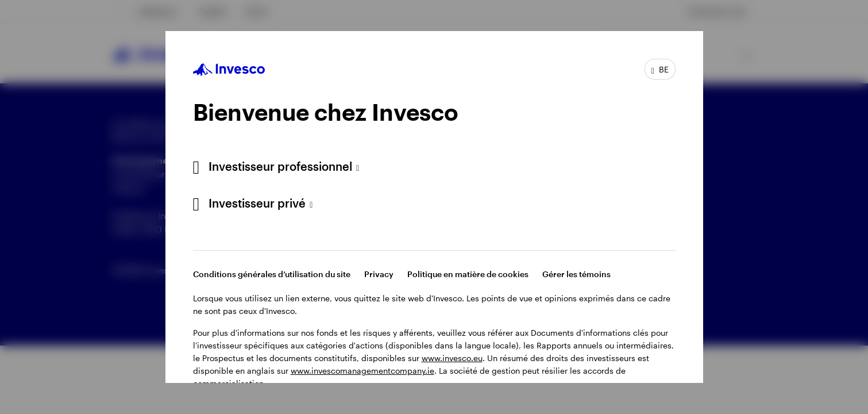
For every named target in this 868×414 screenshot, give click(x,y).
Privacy (379, 274)
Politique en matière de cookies (467, 274)
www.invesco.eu (452, 358)
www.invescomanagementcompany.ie (362, 370)
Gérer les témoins (576, 274)
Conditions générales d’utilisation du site (271, 274)
